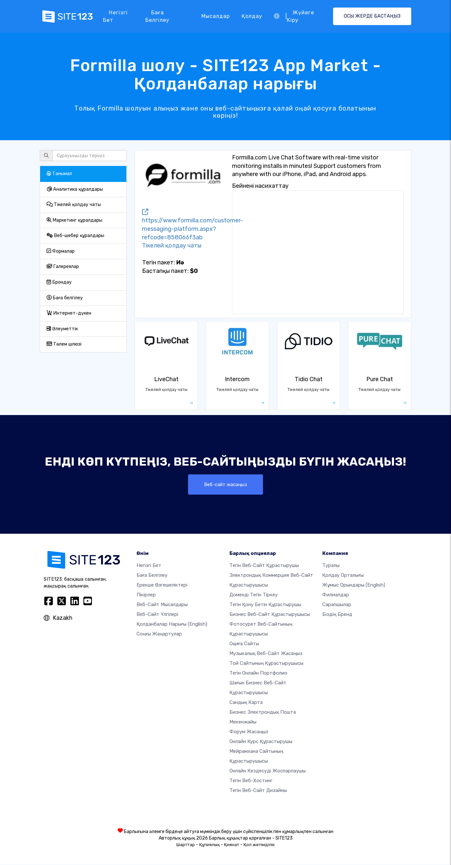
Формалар (61, 251)
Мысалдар (215, 16)
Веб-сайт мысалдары (162, 605)
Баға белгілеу (157, 16)
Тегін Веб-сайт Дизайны (258, 791)
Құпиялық (209, 845)
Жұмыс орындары (353, 586)
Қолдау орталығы (343, 576)
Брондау (59, 282)
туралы (331, 566)
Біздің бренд (337, 615)
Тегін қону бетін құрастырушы (265, 605)
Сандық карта (246, 703)
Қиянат (231, 845)
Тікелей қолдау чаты (74, 204)
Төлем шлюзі (64, 344)
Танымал (59, 173)
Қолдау (251, 16)
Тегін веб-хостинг (250, 781)
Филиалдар (335, 595)
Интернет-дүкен (69, 313)
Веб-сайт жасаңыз (225, 485)
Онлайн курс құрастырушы (260, 742)
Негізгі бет (115, 16)
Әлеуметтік (62, 329)
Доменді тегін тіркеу (253, 595)
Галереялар (63, 266)
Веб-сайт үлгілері (157, 615)
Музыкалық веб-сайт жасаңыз (265, 654)
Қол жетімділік (259, 845)
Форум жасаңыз (248, 732)
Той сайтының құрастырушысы (266, 664)
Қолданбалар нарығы (172, 625)
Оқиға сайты (244, 644)
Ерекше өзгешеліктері (162, 586)
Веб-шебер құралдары (75, 235)
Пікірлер (146, 595)
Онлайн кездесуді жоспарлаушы (267, 771)
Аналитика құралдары (75, 189)
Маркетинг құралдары (74, 220)
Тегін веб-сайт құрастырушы (264, 566)
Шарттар (185, 845)
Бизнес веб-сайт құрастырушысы (269, 615)
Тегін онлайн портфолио (258, 674)
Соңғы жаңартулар (159, 634)
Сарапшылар (336, 605)
